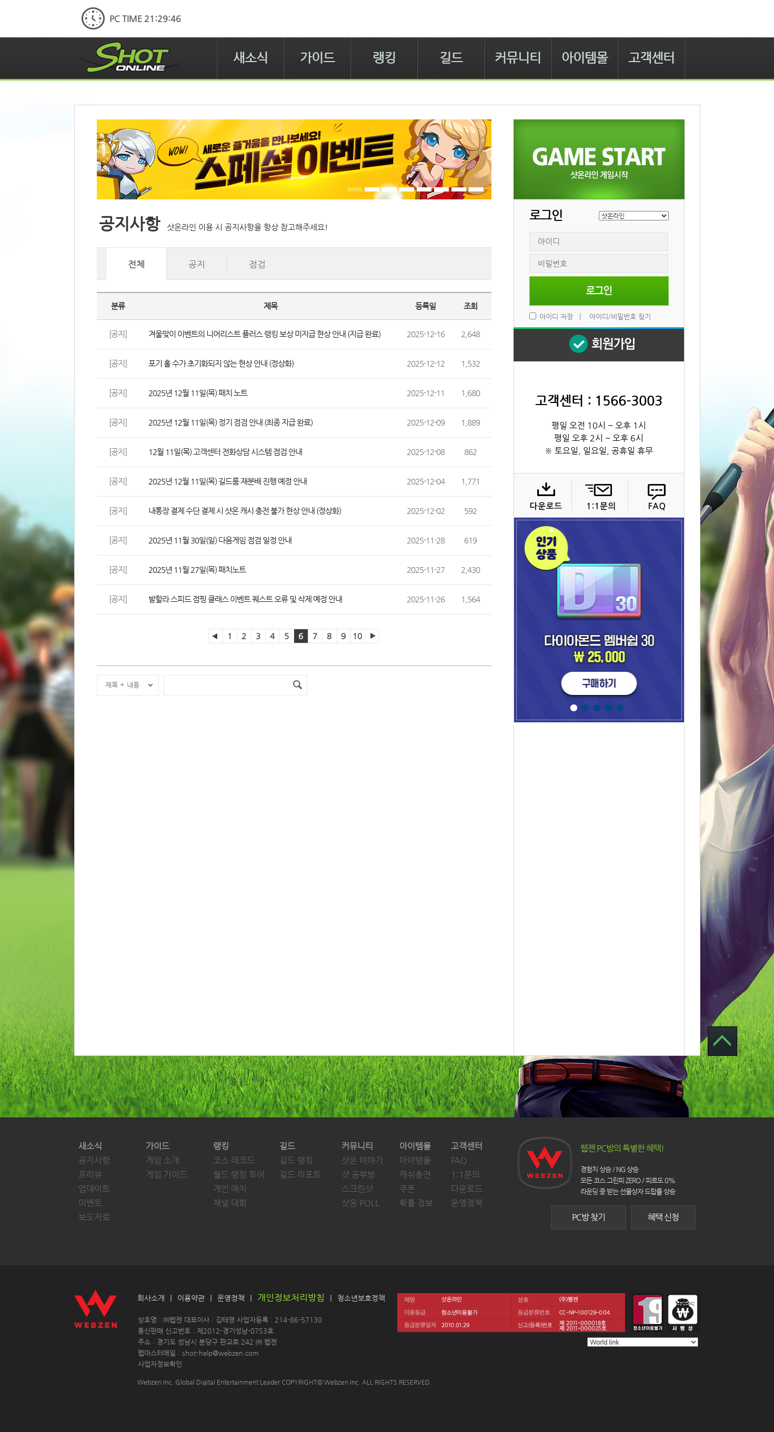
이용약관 (191, 1298)
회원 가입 (599, 344)
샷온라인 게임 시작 (599, 159)
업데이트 (94, 1189)
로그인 (599, 291)
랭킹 (384, 58)
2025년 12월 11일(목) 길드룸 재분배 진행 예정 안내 (227, 481)
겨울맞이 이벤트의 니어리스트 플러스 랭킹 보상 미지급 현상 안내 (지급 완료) (264, 333)
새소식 (250, 58)
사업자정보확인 (160, 1364)
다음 (372, 636)
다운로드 (542, 495)
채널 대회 (230, 1203)
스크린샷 (357, 1189)
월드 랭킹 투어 (239, 1174)
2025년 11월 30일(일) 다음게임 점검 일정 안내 (219, 540)
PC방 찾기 (588, 1217)
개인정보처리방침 (291, 1297)
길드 (451, 58)
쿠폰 (407, 1189)
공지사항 (94, 1160)
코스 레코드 (234, 1160)
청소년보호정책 (361, 1298)
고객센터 (651, 58)
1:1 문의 (598, 495)
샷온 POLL (360, 1203)
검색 (297, 685)
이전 (215, 636)
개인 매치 (230, 1189)
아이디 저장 (556, 316)
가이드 (317, 58)
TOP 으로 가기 (722, 1041)
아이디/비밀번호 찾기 (620, 316)
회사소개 (151, 1298)
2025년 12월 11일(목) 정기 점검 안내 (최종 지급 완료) (230, 422)
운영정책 (467, 1203)
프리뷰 (90, 1174)
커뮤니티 (518, 58)
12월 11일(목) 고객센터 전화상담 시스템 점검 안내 (225, 451)
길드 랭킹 (296, 1160)
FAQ (655, 495)
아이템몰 (584, 58)
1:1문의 (465, 1174)
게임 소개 (162, 1160)
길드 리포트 (300, 1174)
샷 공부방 (358, 1174)
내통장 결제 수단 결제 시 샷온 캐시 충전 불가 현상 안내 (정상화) (244, 510)
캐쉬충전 (415, 1174)
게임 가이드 (166, 1174)
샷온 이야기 (362, 1160)
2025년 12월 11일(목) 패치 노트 (197, 392)
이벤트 (90, 1203)
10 (357, 635)
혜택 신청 (663, 1217)
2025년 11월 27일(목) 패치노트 (197, 569)
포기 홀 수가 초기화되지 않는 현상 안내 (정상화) (221, 363)
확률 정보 (416, 1203)
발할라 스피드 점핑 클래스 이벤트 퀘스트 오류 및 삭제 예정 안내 (245, 598)
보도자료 (94, 1217)
